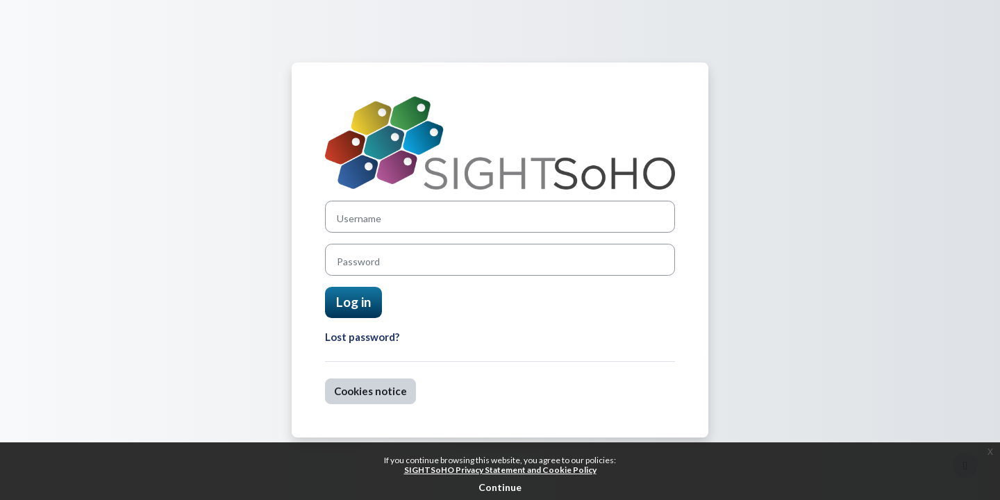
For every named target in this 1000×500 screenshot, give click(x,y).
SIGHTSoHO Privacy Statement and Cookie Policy (500, 470)
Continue (500, 487)
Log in (353, 302)
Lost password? (362, 337)
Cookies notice (370, 391)
